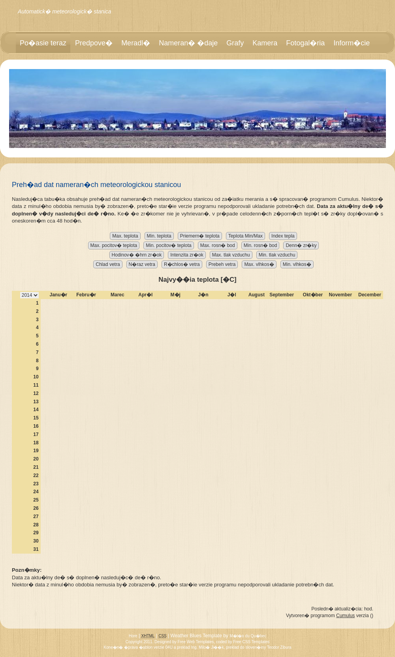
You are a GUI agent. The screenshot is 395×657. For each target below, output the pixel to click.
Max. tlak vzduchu (231, 255)
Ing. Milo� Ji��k (207, 647)
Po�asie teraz (43, 43)
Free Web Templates (195, 642)
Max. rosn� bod (217, 245)
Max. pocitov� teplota (113, 245)
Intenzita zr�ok (186, 255)
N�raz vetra (142, 264)
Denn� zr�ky (301, 245)
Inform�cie (351, 43)
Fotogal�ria (305, 43)
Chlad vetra (108, 264)
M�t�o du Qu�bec (247, 636)
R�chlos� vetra (182, 264)
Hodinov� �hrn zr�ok (137, 255)
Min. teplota (159, 236)
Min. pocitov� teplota (168, 245)
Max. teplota (125, 236)
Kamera (264, 43)
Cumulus (345, 615)
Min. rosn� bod (260, 245)
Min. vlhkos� (297, 264)
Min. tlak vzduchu (277, 255)
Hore (133, 636)
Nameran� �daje (188, 43)
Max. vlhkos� (259, 264)
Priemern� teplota (200, 236)
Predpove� (94, 43)
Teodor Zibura (279, 647)
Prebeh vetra (222, 264)
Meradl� (135, 43)
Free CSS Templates (251, 642)
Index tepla (283, 236)
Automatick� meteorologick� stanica (64, 11)
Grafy (235, 43)
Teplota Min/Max (245, 236)
